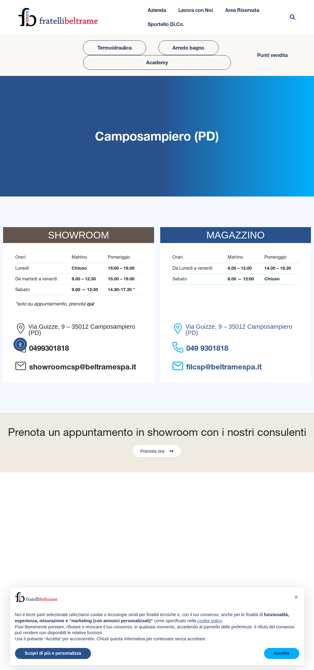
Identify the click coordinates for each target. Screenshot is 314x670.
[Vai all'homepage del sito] (58, 17)
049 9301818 (207, 348)
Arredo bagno (188, 48)
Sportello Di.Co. (166, 24)
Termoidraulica (114, 48)
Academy (157, 62)
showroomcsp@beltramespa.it (82, 366)
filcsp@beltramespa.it (224, 366)
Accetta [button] (281, 653)
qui (90, 304)
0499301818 (49, 348)
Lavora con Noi (195, 10)
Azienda (157, 10)
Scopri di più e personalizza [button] (53, 653)
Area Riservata (242, 10)
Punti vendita (272, 55)
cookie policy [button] (209, 620)
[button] (292, 17)
